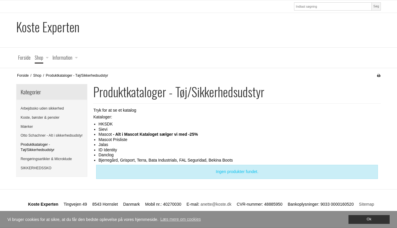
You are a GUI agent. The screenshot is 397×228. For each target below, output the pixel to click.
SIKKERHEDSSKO (36, 168)
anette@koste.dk (216, 204)
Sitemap (366, 204)
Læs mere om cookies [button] (180, 219)
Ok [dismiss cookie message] (369, 219)
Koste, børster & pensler (40, 117)
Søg (376, 6)
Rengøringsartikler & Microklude (46, 159)
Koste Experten (47, 27)
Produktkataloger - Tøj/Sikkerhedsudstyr (37, 147)
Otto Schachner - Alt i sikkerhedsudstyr (52, 135)
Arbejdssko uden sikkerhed (42, 108)
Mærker (27, 127)
